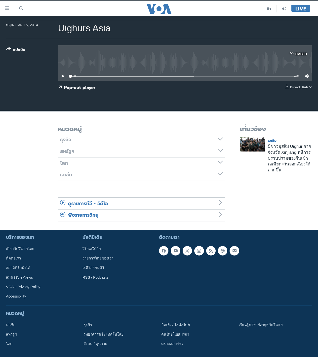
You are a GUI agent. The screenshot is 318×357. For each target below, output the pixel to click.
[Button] (15, 50)
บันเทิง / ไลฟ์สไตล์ (175, 325)
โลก (9, 344)
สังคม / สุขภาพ (95, 344)
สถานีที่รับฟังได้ (18, 268)
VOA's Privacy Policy (23, 287)
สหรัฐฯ (11, 334)
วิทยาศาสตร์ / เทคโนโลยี (103, 334)
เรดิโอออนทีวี (93, 268)
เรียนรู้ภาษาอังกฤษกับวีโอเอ (261, 325)
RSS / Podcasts (95, 277)
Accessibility (16, 296)
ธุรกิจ (87, 325)
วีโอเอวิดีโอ (91, 249)
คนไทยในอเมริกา (175, 334)
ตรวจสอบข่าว (172, 344)
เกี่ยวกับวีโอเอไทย (20, 249)
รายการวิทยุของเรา (97, 258)
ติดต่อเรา (13, 258)
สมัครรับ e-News (19, 277)
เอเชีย (272, 140)
